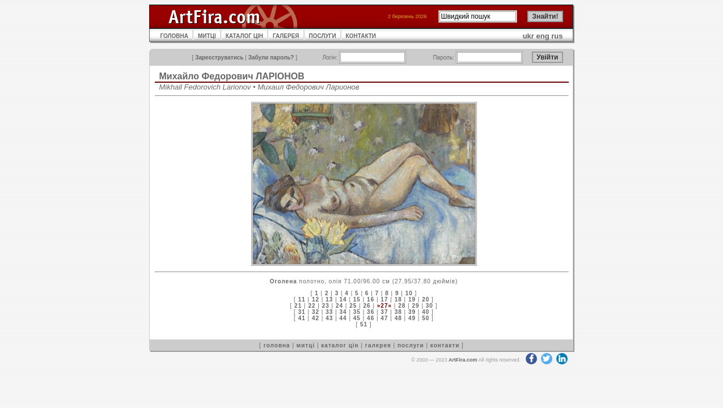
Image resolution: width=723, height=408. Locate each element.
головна (277, 345)
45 (357, 318)
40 (425, 312)
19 (412, 299)
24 (339, 306)
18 (398, 299)
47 (384, 318)
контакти (445, 345)
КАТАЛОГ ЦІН (244, 36)
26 (367, 306)
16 (370, 299)
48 (398, 318)
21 (298, 306)
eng (542, 36)
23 (325, 306)
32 (315, 312)
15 (357, 299)
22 (311, 306)
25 (353, 306)
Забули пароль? (271, 57)
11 (302, 299)
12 (315, 299)
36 (370, 312)
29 (415, 306)
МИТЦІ (207, 36)
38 (398, 312)
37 (384, 312)
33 (329, 312)
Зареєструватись (219, 57)
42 (315, 318)
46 (370, 318)
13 (329, 299)
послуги (411, 345)
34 (343, 312)
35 (357, 312)
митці (306, 345)
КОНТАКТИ (361, 36)
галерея (378, 345)
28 (401, 306)
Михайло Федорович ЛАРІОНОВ (232, 76)
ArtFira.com (463, 360)
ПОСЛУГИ (322, 36)
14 (343, 299)
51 (363, 324)
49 (412, 318)
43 (329, 318)
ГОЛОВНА (174, 36)
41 (302, 318)
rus (557, 36)
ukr (528, 36)
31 (302, 312)
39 (412, 312)
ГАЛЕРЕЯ (286, 36)
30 (429, 306)
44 (343, 318)
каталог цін (339, 345)
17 (384, 299)
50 (425, 318)
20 (425, 299)
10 (409, 293)
